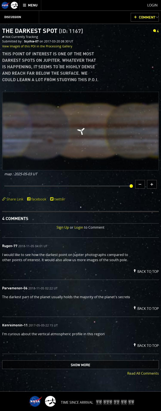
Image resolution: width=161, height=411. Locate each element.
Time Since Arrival (77, 402)
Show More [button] (80, 365)
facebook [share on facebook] (38, 199)
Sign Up (63, 227)
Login (78, 227)
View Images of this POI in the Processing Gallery (37, 46)
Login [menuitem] (152, 5)
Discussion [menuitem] (12, 17)
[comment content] (80, 258)
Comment (147, 17)
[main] (80, 205)
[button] (145, 270)
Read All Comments (143, 373)
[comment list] (80, 295)
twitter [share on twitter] (59, 199)
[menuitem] (30, 5)
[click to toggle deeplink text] (13, 199)
